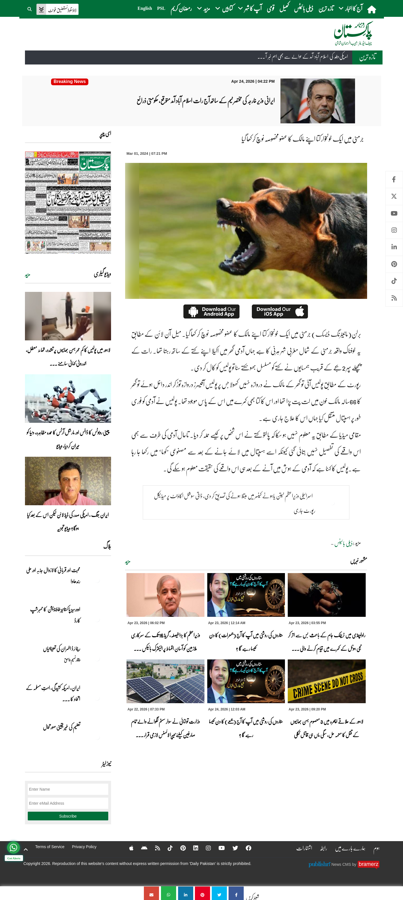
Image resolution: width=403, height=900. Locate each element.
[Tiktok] (166, 848)
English (145, 8)
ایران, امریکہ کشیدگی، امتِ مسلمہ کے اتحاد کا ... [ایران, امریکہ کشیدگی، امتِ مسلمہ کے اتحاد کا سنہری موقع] (53, 693)
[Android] (141, 848)
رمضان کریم (181, 8)
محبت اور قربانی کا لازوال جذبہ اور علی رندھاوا (53, 575)
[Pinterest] (179, 848)
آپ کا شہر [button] (250, 8)
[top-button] (26, 849)
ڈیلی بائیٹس (303, 8)
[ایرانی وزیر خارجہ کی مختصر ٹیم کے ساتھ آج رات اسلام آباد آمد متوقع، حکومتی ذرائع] (70, 82)
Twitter (394, 196)
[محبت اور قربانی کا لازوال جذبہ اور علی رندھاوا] (97, 579)
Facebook (394, 179)
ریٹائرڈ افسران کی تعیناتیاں (61, 648)
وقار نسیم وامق (72, 660)
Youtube (394, 213)
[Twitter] (231, 848)
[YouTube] (218, 848)
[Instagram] (205, 848)
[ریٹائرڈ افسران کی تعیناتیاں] (97, 658)
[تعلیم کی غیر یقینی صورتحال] (97, 736)
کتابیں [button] (224, 8)
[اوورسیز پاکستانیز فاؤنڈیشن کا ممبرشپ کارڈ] (97, 619)
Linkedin (394, 247)
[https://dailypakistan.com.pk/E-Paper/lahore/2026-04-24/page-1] (68, 202)
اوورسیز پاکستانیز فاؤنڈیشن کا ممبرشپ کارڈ (55, 615)
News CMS (341, 864)
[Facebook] (244, 848)
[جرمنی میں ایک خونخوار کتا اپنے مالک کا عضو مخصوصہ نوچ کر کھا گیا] (236, 893)
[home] (372, 9)
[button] (30, 8)
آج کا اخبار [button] (350, 8)
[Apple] (127, 848)
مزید (127, 561)
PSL (161, 8)
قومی (270, 8)
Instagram (394, 230)
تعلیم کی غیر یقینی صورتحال (61, 727)
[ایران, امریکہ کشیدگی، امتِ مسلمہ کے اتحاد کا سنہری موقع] (97, 697)
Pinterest (394, 264)
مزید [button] (203, 8)
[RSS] (154, 848)
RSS (394, 298)
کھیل (284, 8)
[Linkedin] (192, 848)
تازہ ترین (325, 8)
